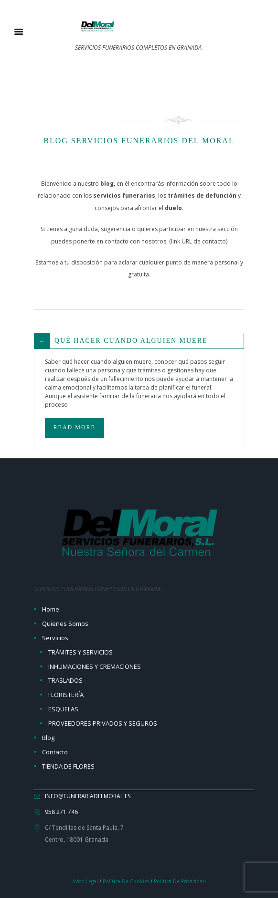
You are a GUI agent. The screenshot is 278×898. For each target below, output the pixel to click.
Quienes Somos (65, 623)
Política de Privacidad (180, 881)
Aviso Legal (85, 881)
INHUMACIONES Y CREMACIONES (94, 666)
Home (50, 609)
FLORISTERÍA (66, 694)
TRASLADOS (65, 680)
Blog (48, 737)
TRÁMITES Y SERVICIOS (80, 652)
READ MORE (74, 427)
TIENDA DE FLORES (68, 766)
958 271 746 (61, 812)
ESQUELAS (63, 709)
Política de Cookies (126, 881)
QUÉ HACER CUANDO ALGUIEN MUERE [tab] (121, 341)
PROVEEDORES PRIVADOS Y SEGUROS (102, 723)
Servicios (55, 638)
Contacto (55, 752)
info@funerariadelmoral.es (87, 796)
